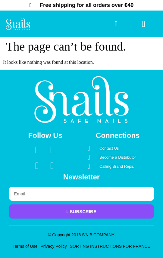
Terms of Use (25, 246)
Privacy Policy (54, 246)
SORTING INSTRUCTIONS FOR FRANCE (110, 246)
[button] (143, 24)
